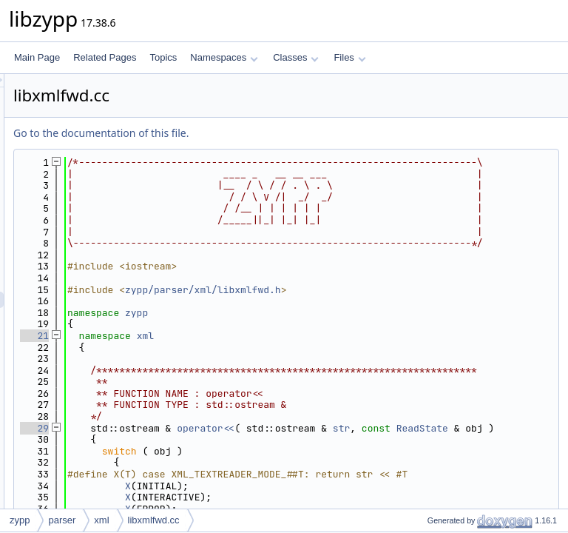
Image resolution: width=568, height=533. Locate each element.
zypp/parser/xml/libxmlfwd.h (388, 381)
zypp (321, 404)
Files (349, 57)
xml (330, 428)
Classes (296, 57)
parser (61, 520)
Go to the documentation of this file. (285, 133)
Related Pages (104, 57)
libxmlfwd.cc (154, 520)
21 (219, 428)
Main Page (37, 57)
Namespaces (223, 57)
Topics (163, 57)
